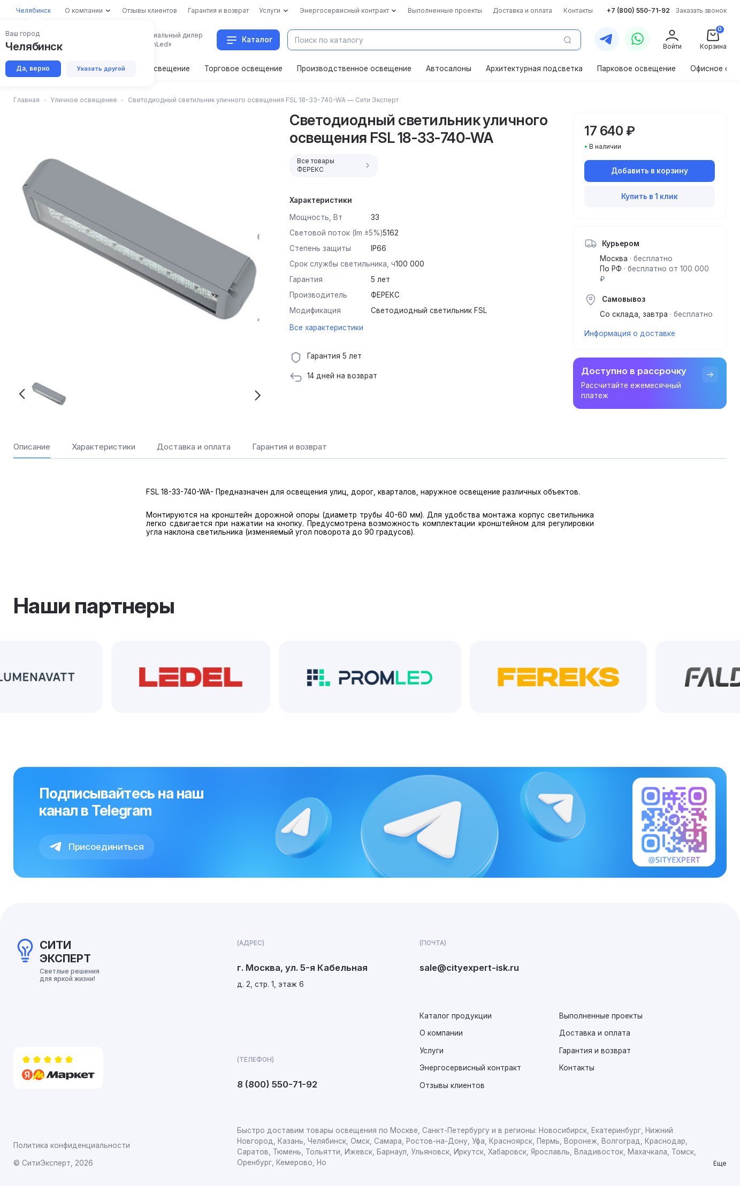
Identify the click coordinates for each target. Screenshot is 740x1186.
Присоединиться (97, 846)
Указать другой (101, 68)
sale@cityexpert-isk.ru (469, 967)
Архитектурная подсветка (534, 68)
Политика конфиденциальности (71, 1145)
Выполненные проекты (601, 1016)
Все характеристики (326, 327)
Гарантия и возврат (595, 1050)
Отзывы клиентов (452, 1085)
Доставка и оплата (594, 1033)
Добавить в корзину (649, 170)
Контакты (576, 1067)
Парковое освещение (636, 68)
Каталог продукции (455, 1016)
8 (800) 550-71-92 (277, 1084)
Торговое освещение (243, 68)
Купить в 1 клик (649, 196)
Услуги (431, 1050)
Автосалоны (448, 68)
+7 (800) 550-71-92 (638, 10)
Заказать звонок (701, 10)
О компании (441, 1033)
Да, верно (33, 68)
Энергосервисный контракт (470, 1067)
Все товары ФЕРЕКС (334, 165)
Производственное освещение (354, 68)
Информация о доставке (629, 333)
